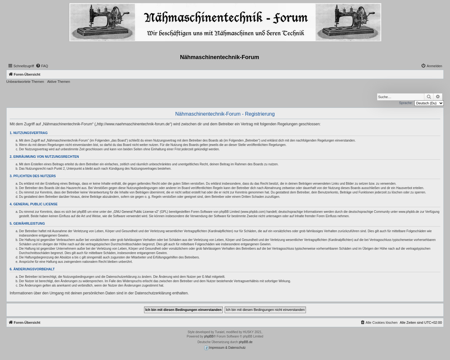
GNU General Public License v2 (136, 211)
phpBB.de (245, 342)
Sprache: (406, 103)
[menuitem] (42, 66)
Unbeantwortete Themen (25, 81)
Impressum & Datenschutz (225, 348)
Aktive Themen (58, 81)
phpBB (208, 336)
